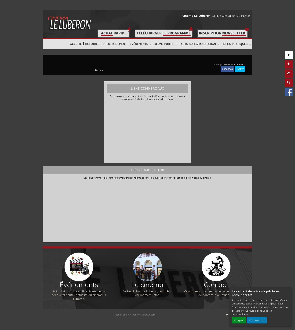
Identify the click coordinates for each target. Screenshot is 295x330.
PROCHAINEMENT (115, 44)
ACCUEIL (76, 44)
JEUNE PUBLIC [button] (164, 44)
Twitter (240, 69)
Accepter (239, 320)
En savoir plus (256, 320)
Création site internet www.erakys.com (134, 314)
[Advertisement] (147, 131)
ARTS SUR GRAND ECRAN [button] (199, 44)
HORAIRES (92, 44)
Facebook (227, 69)
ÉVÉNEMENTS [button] (139, 44)
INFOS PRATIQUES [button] (235, 44)
